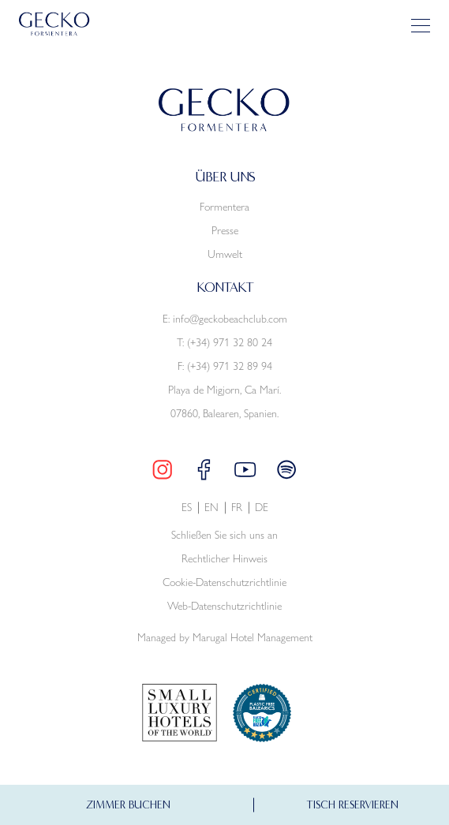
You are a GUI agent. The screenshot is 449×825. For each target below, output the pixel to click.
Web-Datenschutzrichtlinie (224, 607)
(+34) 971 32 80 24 (229, 343)
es (186, 508)
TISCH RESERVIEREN (352, 792)
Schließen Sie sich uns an (224, 536)
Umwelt (225, 255)
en (211, 508)
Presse (224, 231)
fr (236, 508)
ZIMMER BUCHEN (128, 792)
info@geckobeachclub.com (230, 319)
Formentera (224, 207)
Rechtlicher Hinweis (224, 559)
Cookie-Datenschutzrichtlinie (224, 583)
